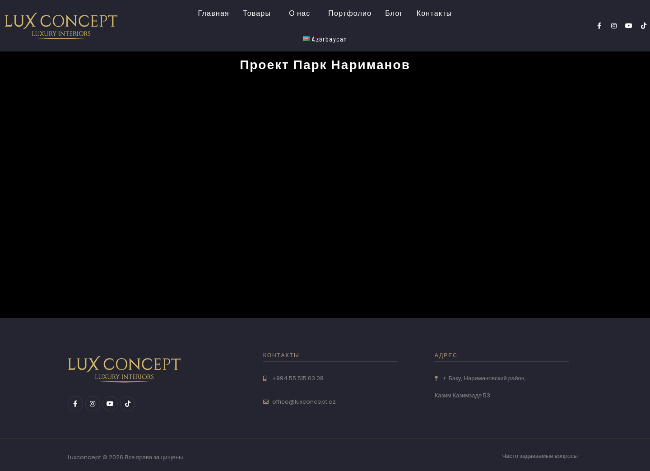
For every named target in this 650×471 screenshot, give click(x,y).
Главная (213, 13)
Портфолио (349, 13)
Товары (257, 13)
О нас (299, 13)
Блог (394, 13)
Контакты (434, 13)
